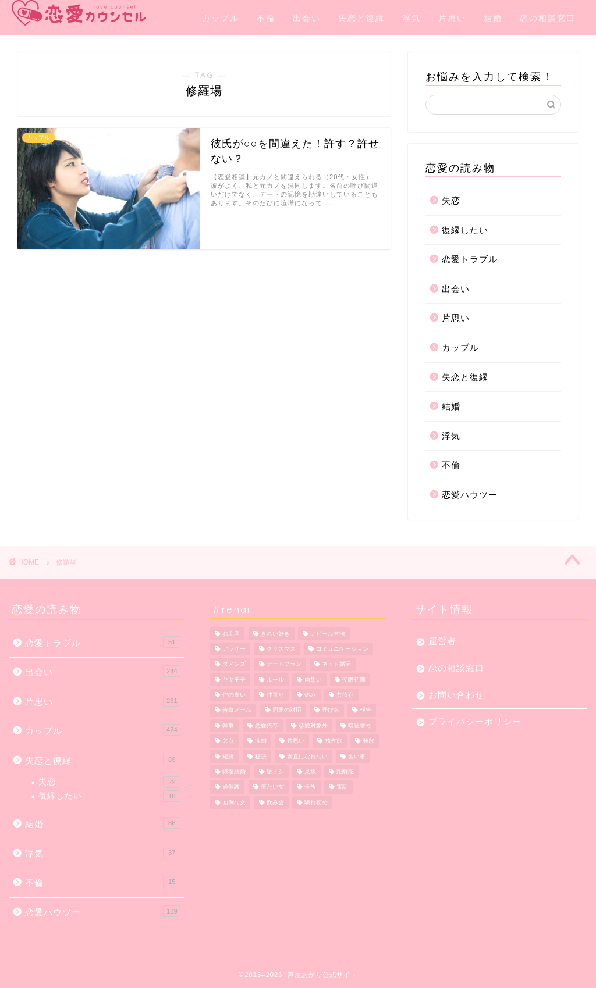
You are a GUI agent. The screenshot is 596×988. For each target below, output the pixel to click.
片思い (452, 18)
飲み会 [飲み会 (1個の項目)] (275, 802)
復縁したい (465, 230)
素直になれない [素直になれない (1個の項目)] (307, 756)
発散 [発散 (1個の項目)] (368, 741)
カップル (220, 18)
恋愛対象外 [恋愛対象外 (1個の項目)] (313, 725)
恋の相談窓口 (548, 18)
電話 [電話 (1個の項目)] (342, 787)
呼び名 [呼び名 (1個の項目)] (330, 710)
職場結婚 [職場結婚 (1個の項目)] (234, 771)
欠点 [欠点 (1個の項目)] (228, 741)
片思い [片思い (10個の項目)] (295, 741)
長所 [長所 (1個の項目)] (310, 787)
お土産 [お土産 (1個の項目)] (231, 633)
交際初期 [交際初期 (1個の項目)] (354, 679)
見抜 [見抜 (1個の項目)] (310, 771)
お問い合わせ (456, 695)
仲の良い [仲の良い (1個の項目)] (234, 694)
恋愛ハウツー (470, 495)
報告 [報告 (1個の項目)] (365, 710)
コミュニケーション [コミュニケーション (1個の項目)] (342, 648)
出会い (307, 18)
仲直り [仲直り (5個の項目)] (275, 694)
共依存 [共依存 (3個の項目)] (345, 694)
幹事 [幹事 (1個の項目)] (228, 725)
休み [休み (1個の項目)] (310, 694)
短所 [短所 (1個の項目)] (228, 756)
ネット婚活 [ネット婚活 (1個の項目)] (336, 664)
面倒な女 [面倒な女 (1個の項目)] (234, 802)
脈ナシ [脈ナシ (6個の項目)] (275, 771)
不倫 (266, 18)
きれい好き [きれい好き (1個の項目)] (275, 633)
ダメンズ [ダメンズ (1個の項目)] (234, 664)
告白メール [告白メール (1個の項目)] (236, 710)
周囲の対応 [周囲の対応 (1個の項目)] (286, 710)
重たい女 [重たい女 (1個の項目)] (272, 787)
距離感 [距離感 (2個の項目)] (345, 771)
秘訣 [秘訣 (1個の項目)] (261, 756)
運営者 (442, 641)
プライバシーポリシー (475, 721)
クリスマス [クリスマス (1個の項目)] (281, 648)
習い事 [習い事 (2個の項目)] (357, 756)
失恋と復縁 (361, 18)
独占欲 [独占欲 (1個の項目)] (333, 741)
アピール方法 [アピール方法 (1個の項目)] (327, 633)
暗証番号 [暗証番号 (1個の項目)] (359, 725)
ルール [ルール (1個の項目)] (275, 679)
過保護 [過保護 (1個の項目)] (231, 787)
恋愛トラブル (470, 259)
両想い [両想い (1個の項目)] (313, 679)
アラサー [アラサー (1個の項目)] (234, 648)
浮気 (411, 18)
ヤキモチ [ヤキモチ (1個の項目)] (234, 679)
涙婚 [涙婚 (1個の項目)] (261, 741)
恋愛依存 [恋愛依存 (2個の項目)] (266, 725)
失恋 (451, 200)
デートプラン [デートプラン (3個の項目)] (284, 664)
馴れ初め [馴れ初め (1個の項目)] (316, 802)
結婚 (493, 18)
